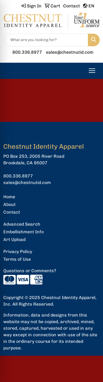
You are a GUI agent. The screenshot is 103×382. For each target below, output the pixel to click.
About (9, 204)
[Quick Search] (45, 40)
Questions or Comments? (29, 270)
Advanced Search (21, 224)
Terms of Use (17, 259)
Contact (11, 212)
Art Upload (14, 239)
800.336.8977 (27, 52)
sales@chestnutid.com (69, 52)
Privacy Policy (17, 251)
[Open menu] (92, 70)
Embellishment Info (23, 231)
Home (9, 196)
